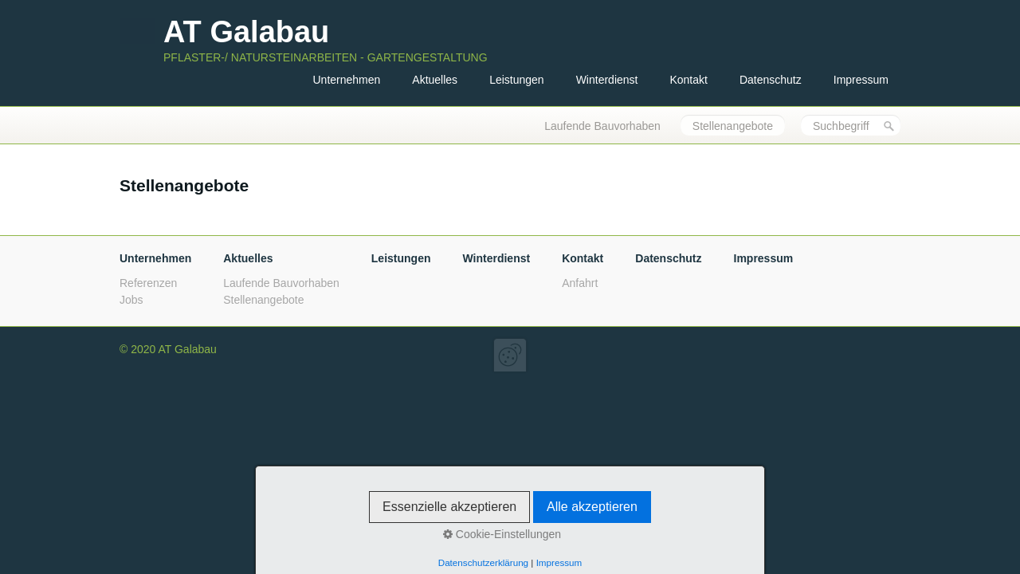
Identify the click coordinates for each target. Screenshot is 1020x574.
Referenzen (148, 283)
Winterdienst (607, 79)
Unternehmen (346, 79)
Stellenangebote (732, 126)
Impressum (861, 79)
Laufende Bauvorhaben (602, 126)
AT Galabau (246, 32)
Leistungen (516, 79)
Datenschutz (771, 79)
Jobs (131, 299)
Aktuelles (434, 79)
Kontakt (688, 79)
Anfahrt (580, 283)
